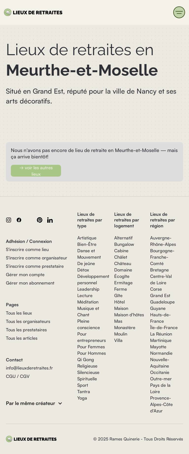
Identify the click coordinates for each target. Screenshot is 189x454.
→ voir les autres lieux (36, 171)
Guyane (158, 308)
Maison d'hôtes (129, 314)
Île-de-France (164, 327)
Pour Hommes (91, 353)
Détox (83, 269)
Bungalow (124, 244)
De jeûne (86, 263)
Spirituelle (87, 378)
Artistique (86, 237)
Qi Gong (85, 359)
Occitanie (159, 372)
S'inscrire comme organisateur (36, 257)
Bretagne (159, 269)
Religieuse (87, 366)
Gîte (118, 295)
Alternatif (123, 237)
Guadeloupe (162, 301)
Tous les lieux (19, 313)
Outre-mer (161, 378)
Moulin (120, 333)
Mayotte (158, 346)
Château (122, 263)
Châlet (120, 257)
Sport (82, 385)
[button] (179, 12)
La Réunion (161, 333)
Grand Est (160, 295)
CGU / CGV (18, 376)
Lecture (85, 295)
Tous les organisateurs (28, 321)
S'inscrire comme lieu (27, 249)
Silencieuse (88, 372)
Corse (156, 289)
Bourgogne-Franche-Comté (162, 257)
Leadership (88, 289)
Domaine (123, 269)
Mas (118, 321)
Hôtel (119, 301)
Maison (121, 308)
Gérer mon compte (25, 274)
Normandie (161, 353)
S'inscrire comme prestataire (35, 266)
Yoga (82, 398)
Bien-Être (86, 244)
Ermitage (123, 282)
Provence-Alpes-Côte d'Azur (161, 404)
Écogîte (121, 276)
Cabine (121, 250)
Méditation (87, 301)
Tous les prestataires (26, 329)
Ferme (120, 289)
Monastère (124, 327)
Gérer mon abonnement (30, 283)
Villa (118, 340)
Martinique (161, 340)
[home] (34, 12)
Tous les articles (21, 338)
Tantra (83, 391)
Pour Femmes (91, 346)
